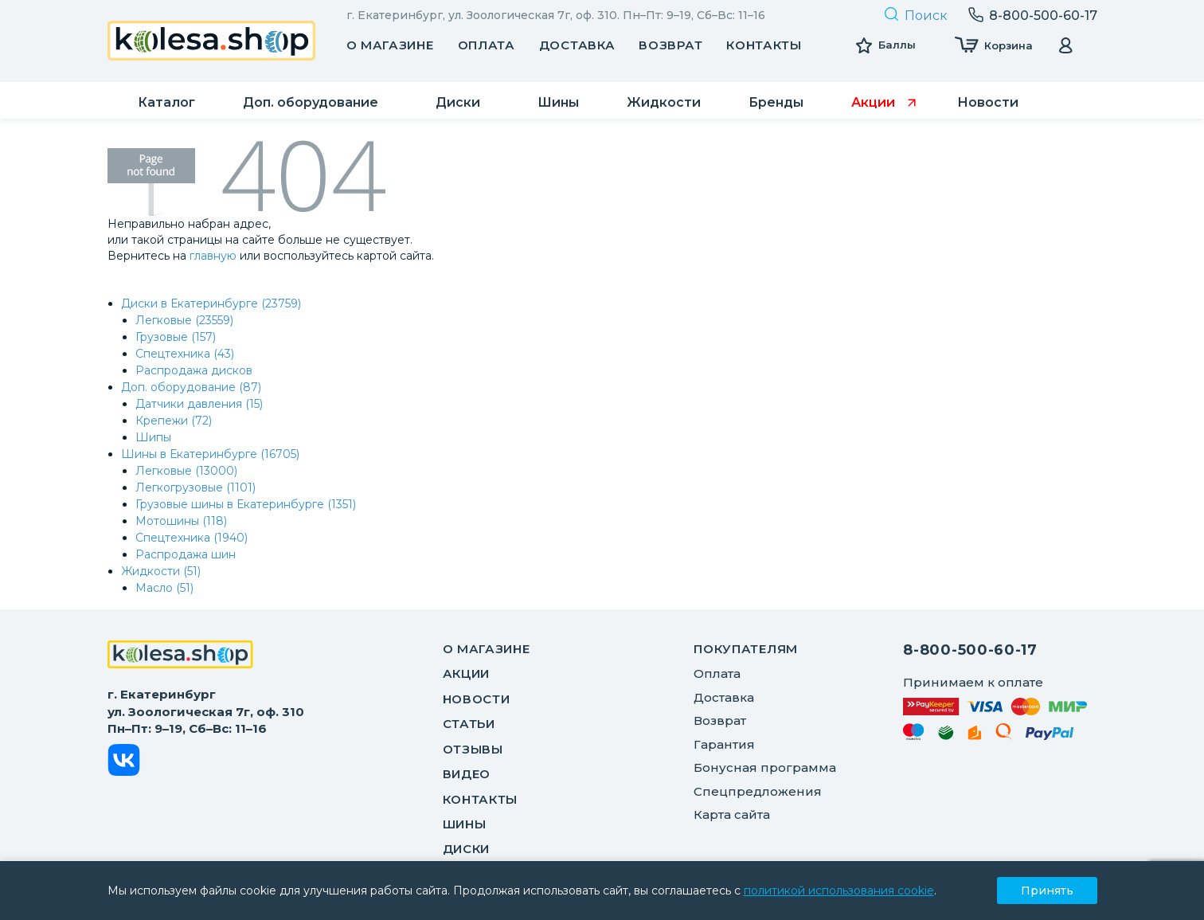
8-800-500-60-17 (970, 650)
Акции (467, 673)
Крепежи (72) (173, 420)
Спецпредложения (758, 791)
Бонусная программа (765, 767)
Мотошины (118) (181, 521)
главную (213, 256)
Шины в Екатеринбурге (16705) (210, 454)
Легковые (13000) (186, 471)
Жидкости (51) (161, 571)
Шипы (153, 437)
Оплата (486, 45)
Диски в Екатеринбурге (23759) (211, 303)
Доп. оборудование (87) (191, 387)
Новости (476, 699)
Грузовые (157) (175, 337)
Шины (465, 824)
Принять (1047, 890)
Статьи (469, 723)
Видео (467, 773)
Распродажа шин (185, 554)
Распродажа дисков (193, 370)
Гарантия (724, 744)
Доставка (577, 45)
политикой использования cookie (839, 890)
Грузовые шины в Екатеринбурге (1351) (245, 504)
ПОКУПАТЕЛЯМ (746, 648)
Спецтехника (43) (184, 353)
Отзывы (473, 749)
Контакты (764, 45)
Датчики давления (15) (199, 404)
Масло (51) (164, 588)
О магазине (390, 45)
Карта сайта (732, 814)
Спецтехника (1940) (191, 537)
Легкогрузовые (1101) (195, 487)
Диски (467, 848)
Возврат (670, 45)
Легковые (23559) (184, 320)
